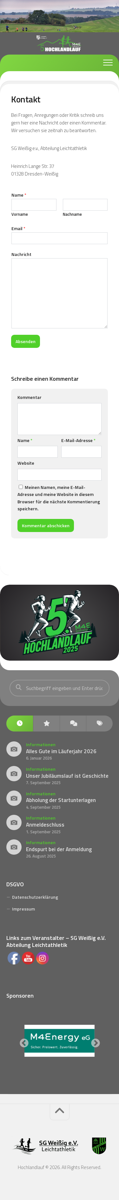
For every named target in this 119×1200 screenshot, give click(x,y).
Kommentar (29, 397)
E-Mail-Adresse (78, 440)
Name (18, 194)
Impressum (23, 908)
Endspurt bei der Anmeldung (59, 849)
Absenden (26, 341)
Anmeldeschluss (45, 825)
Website (25, 463)
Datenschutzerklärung (35, 897)
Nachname (72, 214)
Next (93, 1041)
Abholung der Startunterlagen (61, 800)
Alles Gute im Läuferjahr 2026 (61, 751)
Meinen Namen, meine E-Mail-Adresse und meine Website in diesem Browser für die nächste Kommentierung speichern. (58, 498)
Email (18, 228)
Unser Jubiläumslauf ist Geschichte (67, 776)
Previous (22, 1041)
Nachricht (21, 254)
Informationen (41, 744)
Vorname (19, 214)
